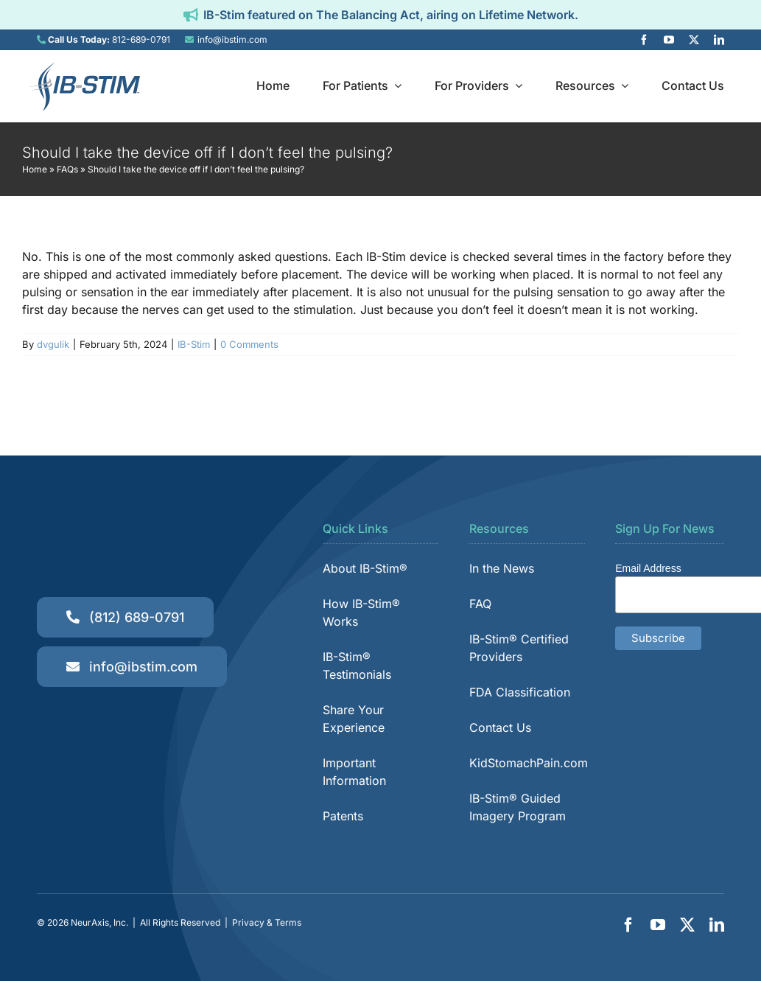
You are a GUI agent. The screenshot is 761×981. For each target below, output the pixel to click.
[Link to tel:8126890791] (41, 39)
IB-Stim (194, 344)
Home (34, 169)
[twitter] (694, 40)
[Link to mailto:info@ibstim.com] (189, 39)
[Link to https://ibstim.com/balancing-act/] (190, 14)
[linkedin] (719, 40)
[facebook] (644, 40)
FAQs (67, 169)
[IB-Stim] (84, 67)
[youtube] (669, 40)
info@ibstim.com (232, 39)
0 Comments (249, 344)
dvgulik (53, 344)
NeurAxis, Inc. (99, 922)
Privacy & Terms (266, 922)
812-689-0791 (141, 39)
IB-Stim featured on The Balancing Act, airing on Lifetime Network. (390, 14)
